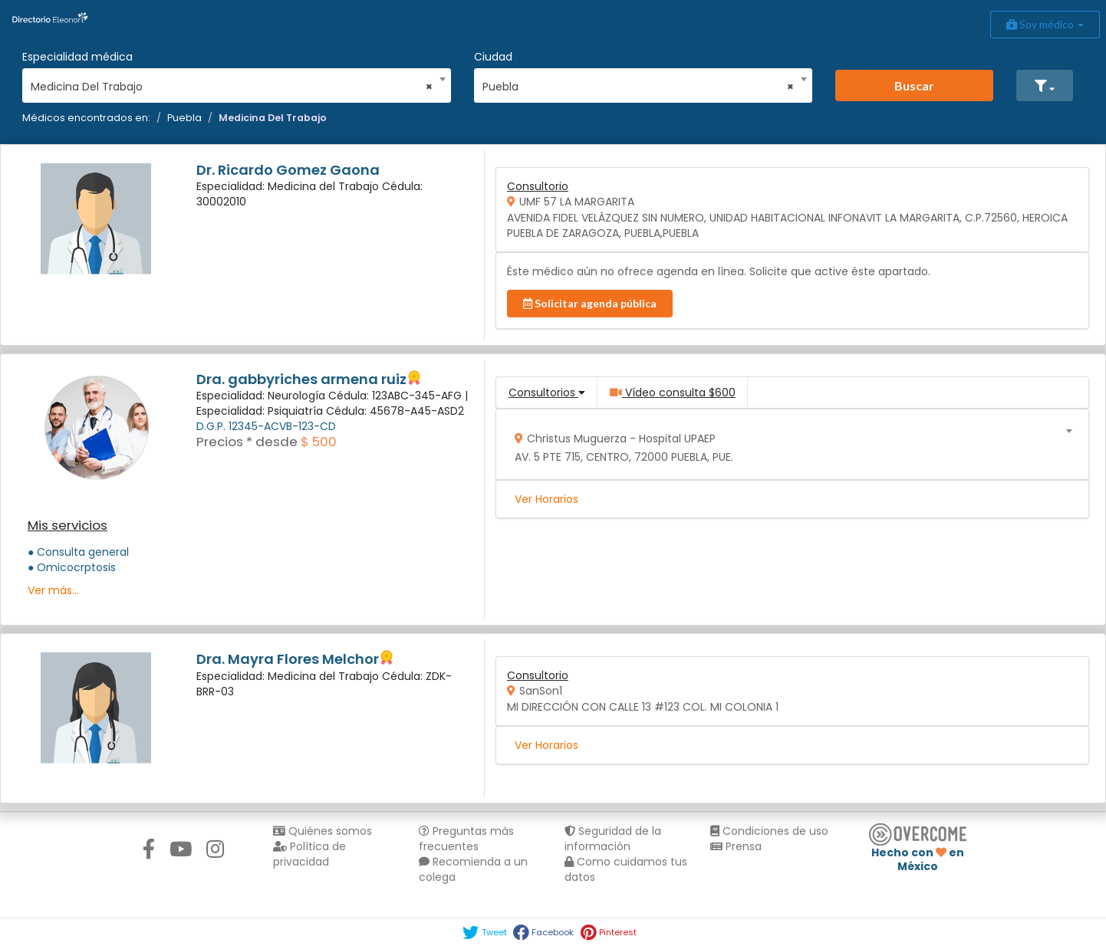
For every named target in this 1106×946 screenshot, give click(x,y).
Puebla (184, 117)
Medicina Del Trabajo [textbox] (232, 86)
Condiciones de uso (769, 831)
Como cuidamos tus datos (626, 869)
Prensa (736, 846)
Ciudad (493, 56)
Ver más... (53, 590)
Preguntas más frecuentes (466, 838)
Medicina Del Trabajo (273, 117)
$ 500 (319, 441)
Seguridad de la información (613, 838)
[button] (1044, 85)
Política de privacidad (309, 854)
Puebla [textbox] (638, 86)
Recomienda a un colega (473, 869)
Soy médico (1045, 24)
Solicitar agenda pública (590, 303)
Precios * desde (247, 441)
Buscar (914, 85)
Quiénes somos (322, 831)
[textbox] (786, 444)
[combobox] (232, 83)
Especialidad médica (77, 56)
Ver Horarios (546, 499)
